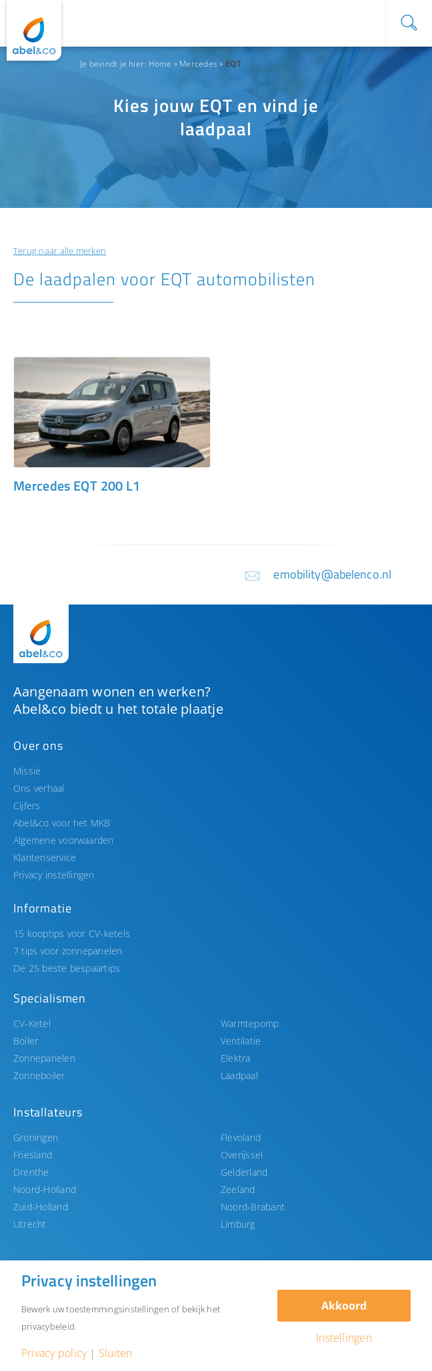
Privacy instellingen (54, 874)
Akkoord (344, 1305)
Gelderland (244, 1172)
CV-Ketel (32, 1023)
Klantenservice (44, 857)
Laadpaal (239, 1075)
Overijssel (242, 1154)
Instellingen (344, 1337)
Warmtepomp (250, 1023)
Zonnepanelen (44, 1058)
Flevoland (241, 1137)
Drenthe (31, 1172)
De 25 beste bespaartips (66, 968)
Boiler (25, 1040)
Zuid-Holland (40, 1206)
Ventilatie (241, 1040)
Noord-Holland (44, 1189)
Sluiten (116, 1353)
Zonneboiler (39, 1075)
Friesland (32, 1154)
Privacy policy (54, 1353)
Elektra (236, 1058)
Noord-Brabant (253, 1206)
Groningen (35, 1137)
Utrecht (30, 1224)
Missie (27, 770)
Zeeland (238, 1189)
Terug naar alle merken (59, 251)
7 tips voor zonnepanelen (68, 950)
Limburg (238, 1224)
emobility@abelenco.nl (332, 574)
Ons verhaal (39, 788)
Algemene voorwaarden (63, 840)
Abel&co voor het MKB (62, 822)
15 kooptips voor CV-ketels (71, 933)
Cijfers (27, 805)
